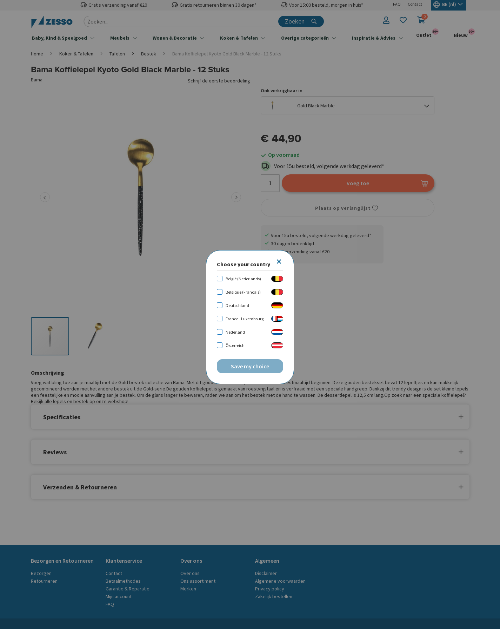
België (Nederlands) (243, 278)
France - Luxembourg (245, 318)
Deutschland (237, 305)
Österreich (235, 345)
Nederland (235, 332)
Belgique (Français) (243, 292)
